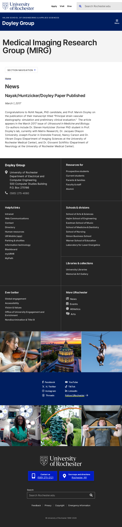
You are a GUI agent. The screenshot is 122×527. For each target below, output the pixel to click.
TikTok (70, 386)
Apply (54, 6)
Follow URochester (76, 395)
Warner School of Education (81, 240)
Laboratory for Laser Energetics (83, 244)
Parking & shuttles (15, 240)
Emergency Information (79, 505)
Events (72, 304)
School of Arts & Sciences (79, 213)
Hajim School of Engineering (81, 218)
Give (69, 6)
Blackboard (11, 249)
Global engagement (15, 298)
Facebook (48, 382)
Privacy (48, 505)
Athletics (73, 309)
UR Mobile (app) (13, 236)
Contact (9, 222)
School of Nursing (75, 231)
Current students (75, 175)
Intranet (9, 213)
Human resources (14, 231)
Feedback (36, 505)
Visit (62, 6)
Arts (71, 314)
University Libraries (76, 269)
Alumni (70, 188)
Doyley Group (18, 23)
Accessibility (12, 303)
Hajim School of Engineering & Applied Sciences (31, 18)
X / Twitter (49, 386)
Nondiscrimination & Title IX (20, 319)
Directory (10, 227)
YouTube (71, 382)
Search (30, 490)
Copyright (59, 505)
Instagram (49, 390)
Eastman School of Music (79, 222)
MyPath (9, 258)
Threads (48, 395)
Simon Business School (78, 236)
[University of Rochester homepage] (18, 6)
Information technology (17, 244)
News (71, 299)
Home (8, 78)
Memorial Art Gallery (77, 273)
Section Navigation (21, 70)
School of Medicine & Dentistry (82, 227)
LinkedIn (71, 390)
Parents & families (75, 180)
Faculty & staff (73, 184)
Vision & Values (13, 307)
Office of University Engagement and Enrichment (24, 313)
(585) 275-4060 (19, 193)
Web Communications (17, 218)
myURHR (9, 253)
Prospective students (77, 171)
